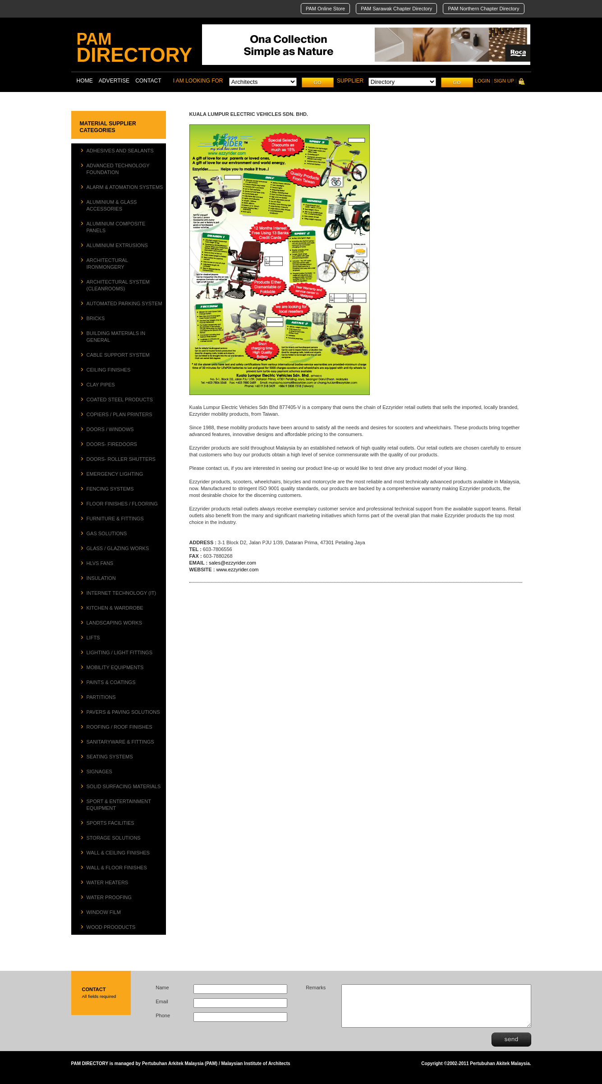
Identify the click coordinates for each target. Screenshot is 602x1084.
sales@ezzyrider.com (232, 562)
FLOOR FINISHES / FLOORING (122, 503)
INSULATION (101, 578)
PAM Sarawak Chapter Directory (396, 8)
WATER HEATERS (108, 882)
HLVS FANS (100, 563)
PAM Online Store (325, 8)
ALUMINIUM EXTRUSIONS (117, 245)
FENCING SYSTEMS (110, 488)
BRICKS (96, 318)
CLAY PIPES (101, 384)
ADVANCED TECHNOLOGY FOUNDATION (118, 169)
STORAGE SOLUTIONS (114, 838)
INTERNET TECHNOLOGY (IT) (121, 593)
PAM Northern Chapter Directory (483, 8)
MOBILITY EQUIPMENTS (115, 667)
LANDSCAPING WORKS (114, 622)
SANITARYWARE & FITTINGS (120, 741)
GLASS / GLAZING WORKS (118, 548)
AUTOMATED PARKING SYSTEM (124, 303)
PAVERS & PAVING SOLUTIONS (123, 712)
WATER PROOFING (109, 897)
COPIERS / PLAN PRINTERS (119, 414)
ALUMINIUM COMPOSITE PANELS (116, 227)
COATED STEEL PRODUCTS (120, 399)
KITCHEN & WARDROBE (115, 608)
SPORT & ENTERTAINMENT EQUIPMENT (119, 805)
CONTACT (148, 81)
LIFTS (93, 637)
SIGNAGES (99, 771)
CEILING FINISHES (109, 369)
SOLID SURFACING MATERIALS (124, 786)
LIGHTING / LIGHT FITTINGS (119, 652)
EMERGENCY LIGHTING (115, 474)
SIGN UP (504, 80)
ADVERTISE (114, 81)
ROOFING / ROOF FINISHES (119, 727)
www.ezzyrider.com (237, 569)
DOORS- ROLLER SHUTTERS (121, 459)
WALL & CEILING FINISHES (118, 852)
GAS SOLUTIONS (107, 533)
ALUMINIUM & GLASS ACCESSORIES (112, 205)
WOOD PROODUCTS (111, 927)
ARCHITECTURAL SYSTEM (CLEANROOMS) (118, 285)
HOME (85, 81)
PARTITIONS (101, 697)
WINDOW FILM (104, 912)
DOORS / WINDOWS (110, 429)
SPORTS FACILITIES (110, 823)
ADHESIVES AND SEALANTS (120, 150)
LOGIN (482, 80)
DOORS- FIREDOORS (112, 444)
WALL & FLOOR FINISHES (117, 867)
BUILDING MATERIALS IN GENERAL (116, 337)
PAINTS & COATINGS (111, 682)
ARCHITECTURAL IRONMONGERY (107, 263)
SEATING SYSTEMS (110, 756)
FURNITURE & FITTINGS (115, 518)
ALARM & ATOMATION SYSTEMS (125, 187)
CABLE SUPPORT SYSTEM (118, 355)
